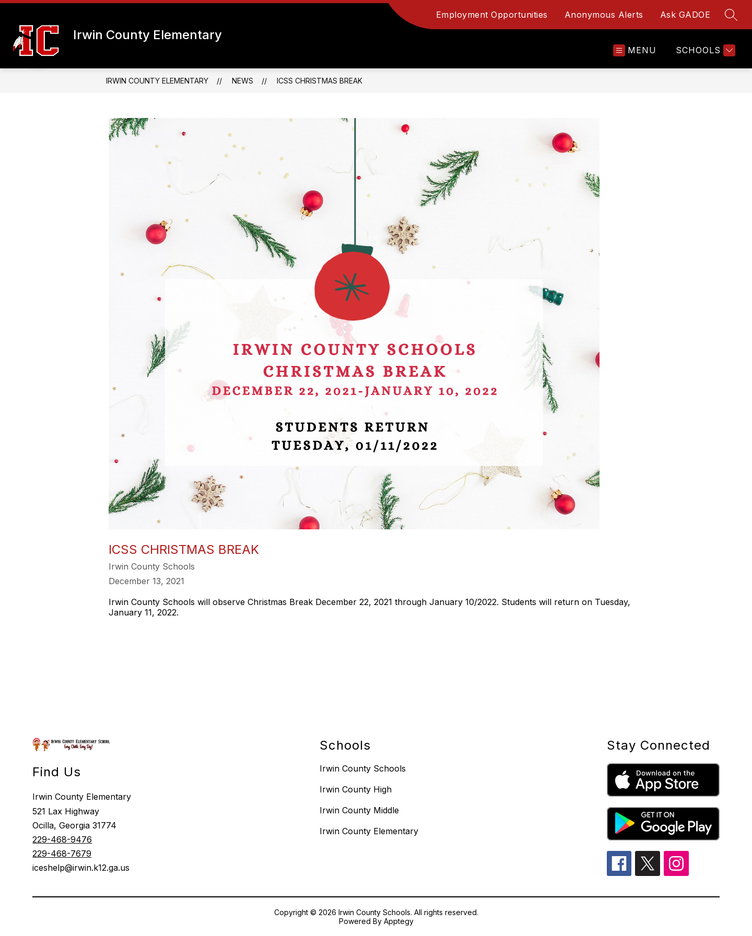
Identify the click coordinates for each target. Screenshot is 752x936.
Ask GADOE (685, 14)
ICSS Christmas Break (319, 80)
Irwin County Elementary (157, 80)
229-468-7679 (61, 853)
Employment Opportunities (492, 14)
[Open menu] (634, 50)
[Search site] (731, 14)
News (242, 80)
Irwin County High (356, 789)
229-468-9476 (62, 839)
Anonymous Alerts (604, 14)
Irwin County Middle (359, 810)
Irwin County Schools (363, 768)
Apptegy (399, 921)
